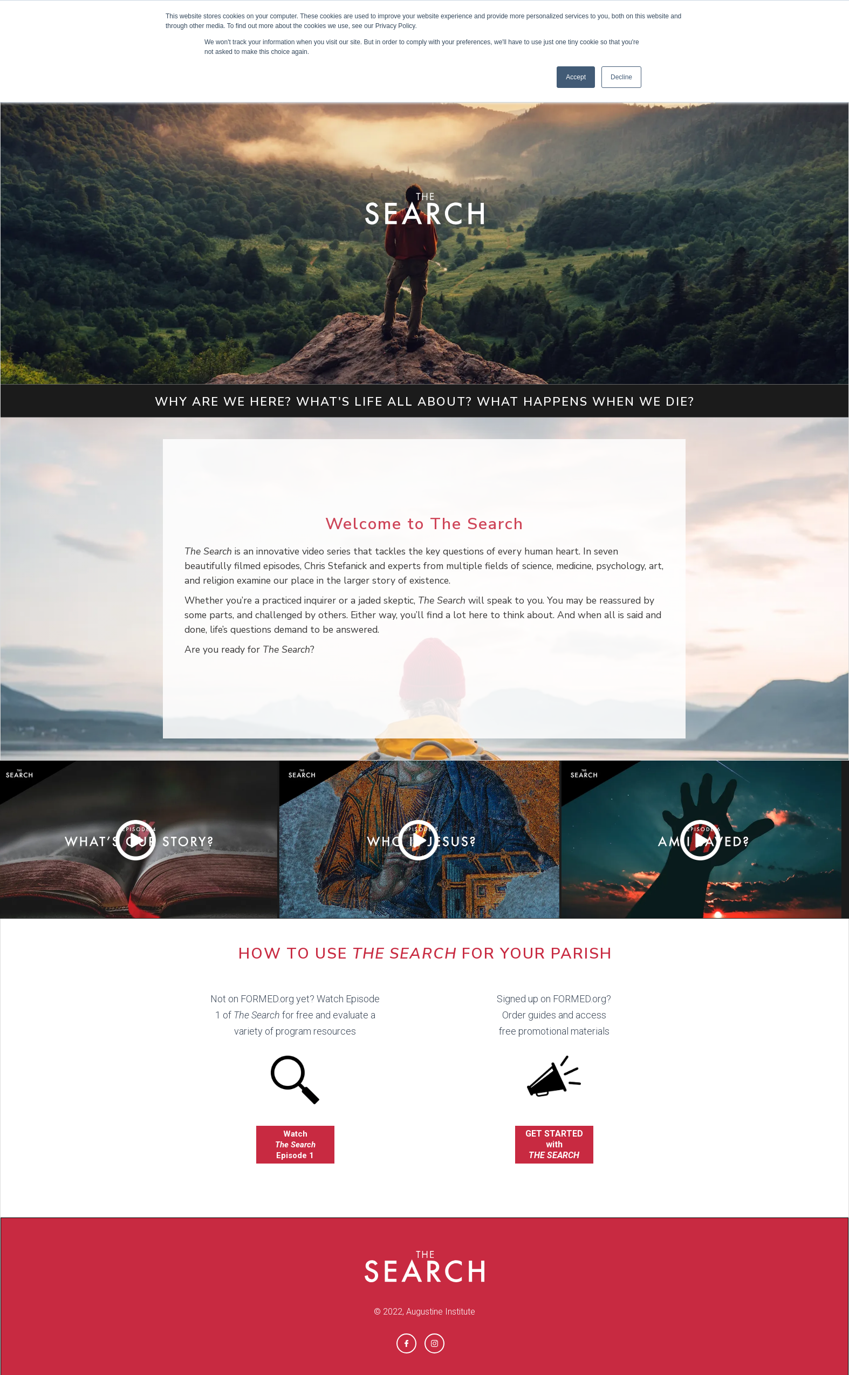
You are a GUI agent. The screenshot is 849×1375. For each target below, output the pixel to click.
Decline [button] (621, 77)
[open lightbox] (419, 839)
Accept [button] (576, 77)
